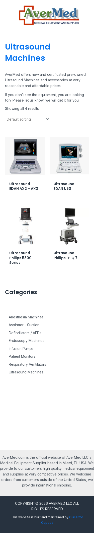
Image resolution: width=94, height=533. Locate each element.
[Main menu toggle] (7, 16)
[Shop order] (27, 119)
